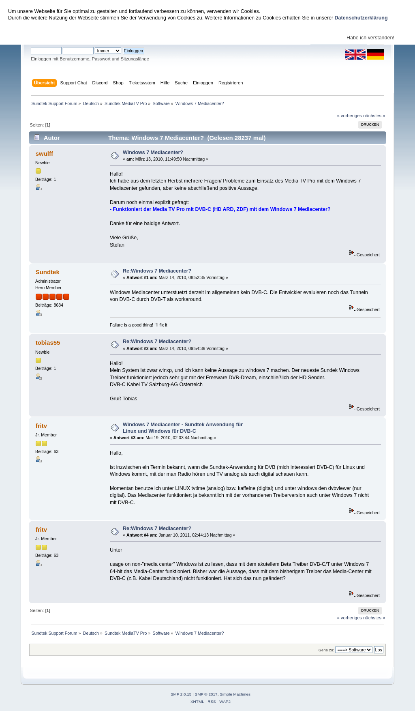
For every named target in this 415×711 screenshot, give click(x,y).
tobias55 (48, 342)
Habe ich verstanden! (370, 38)
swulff (44, 153)
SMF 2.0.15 (181, 694)
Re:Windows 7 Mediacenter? (157, 271)
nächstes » (374, 115)
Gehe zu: (326, 650)
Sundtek (48, 272)
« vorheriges (349, 115)
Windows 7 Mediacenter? (153, 152)
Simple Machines (235, 694)
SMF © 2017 (206, 694)
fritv (41, 425)
